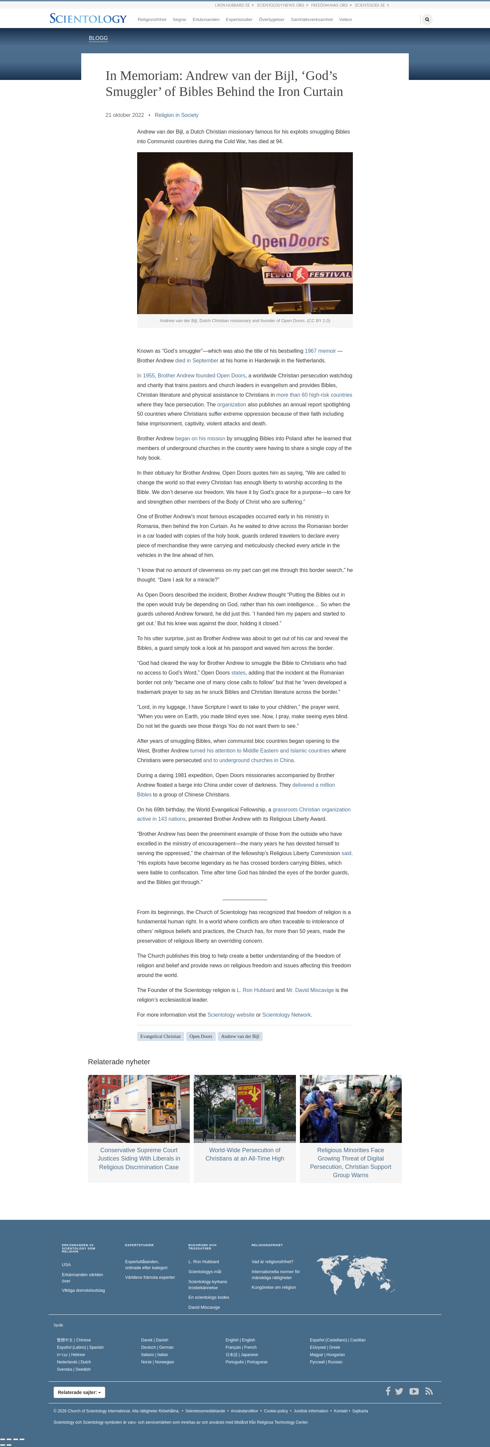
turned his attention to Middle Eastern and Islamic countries (260, 750)
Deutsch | (157, 1347)
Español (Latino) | (80, 1347)
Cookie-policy (276, 1411)
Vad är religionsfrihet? (273, 1261)
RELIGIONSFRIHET (267, 1245)
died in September (197, 360)
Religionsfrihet (152, 19)
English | (240, 1340)
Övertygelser (272, 19)
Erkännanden (206, 19)
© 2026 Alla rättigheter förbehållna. (116, 1411)
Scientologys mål (204, 1271)
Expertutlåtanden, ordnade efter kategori (146, 1264)
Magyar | (327, 1354)
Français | (241, 1347)
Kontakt (341, 1411)
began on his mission (200, 438)
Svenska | (74, 1369)
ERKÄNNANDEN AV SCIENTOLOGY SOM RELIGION (78, 1248)
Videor (345, 19)
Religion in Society (177, 115)
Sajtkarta (360, 1411)
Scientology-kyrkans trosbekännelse (207, 1284)
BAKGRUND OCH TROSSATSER (202, 1247)
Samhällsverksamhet (312, 19)
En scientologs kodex (208, 1297)
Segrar (179, 19)
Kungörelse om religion (274, 1287)
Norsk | (157, 1362)
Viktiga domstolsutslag (83, 1290)
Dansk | (154, 1340)
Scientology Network (286, 1015)
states (238, 673)
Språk (58, 1325)
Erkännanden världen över (82, 1277)
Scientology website (230, 1015)
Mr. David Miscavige (310, 990)
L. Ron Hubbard (256, 990)
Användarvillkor (244, 1411)
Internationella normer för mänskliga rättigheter (276, 1274)
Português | (247, 1362)
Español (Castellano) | (338, 1340)
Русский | (326, 1362)
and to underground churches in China (248, 760)
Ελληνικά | (325, 1347)
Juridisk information (311, 1411)
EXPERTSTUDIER (139, 1245)
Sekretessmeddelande (205, 1411)
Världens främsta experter (150, 1277)
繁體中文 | (74, 1340)
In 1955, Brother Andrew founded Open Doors (191, 375)
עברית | (71, 1354)
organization (231, 404)
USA (66, 1264)
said (346, 853)
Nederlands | (74, 1362)
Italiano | (154, 1354)
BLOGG (98, 38)
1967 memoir (320, 351)
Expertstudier (239, 19)
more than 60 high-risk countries (314, 395)
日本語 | (242, 1354)
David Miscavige (204, 1307)
